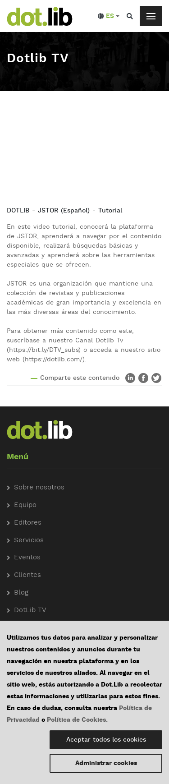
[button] (108, 16)
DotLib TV (30, 610)
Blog (21, 593)
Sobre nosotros (39, 487)
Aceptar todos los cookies (106, 740)
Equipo (25, 505)
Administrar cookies (106, 763)
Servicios (29, 540)
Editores (27, 523)
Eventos (27, 557)
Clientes (27, 575)
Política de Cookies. (77, 720)
